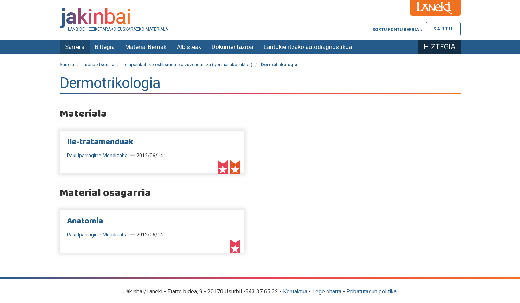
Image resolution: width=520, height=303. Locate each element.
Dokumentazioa (232, 46)
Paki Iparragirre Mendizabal (98, 156)
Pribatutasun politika (371, 291)
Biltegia (105, 46)
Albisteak (189, 46)
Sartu (443, 28)
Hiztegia (439, 47)
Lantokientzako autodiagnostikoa (308, 46)
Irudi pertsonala (98, 64)
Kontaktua (295, 291)
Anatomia (85, 221)
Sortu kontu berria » (397, 29)
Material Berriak (145, 46)
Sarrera (74, 46)
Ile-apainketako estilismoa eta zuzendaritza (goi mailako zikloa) (187, 64)
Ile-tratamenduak (100, 142)
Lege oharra (326, 291)
